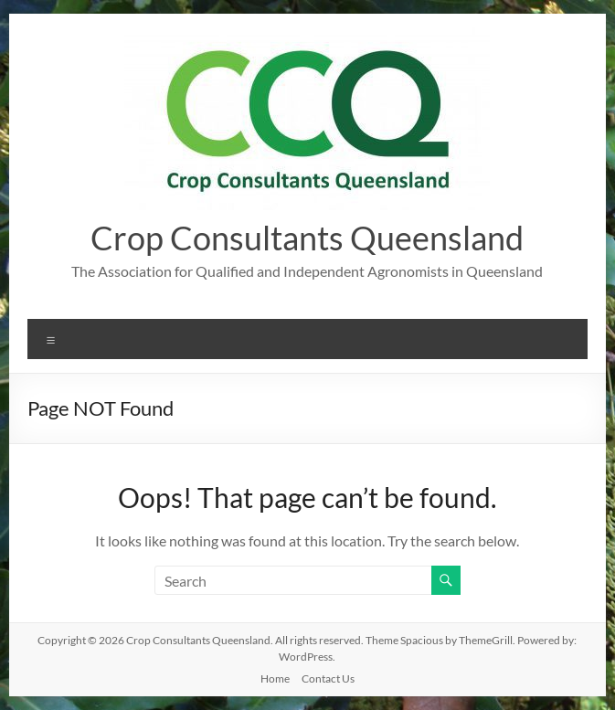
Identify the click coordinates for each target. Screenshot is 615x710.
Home (275, 678)
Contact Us (328, 678)
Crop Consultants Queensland (307, 237)
